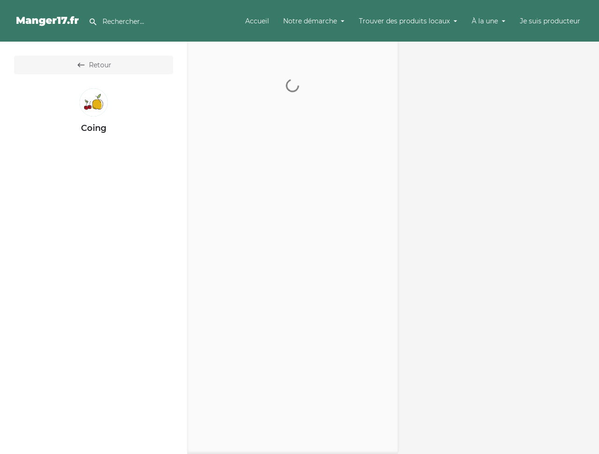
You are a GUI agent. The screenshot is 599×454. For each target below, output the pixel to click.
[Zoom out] (587, 66)
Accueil (257, 21)
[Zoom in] (587, 53)
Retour (93, 65)
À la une (485, 21)
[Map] (498, 248)
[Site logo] (48, 20)
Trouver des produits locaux (404, 21)
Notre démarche (310, 21)
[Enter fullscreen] (587, 85)
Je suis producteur (550, 21)
